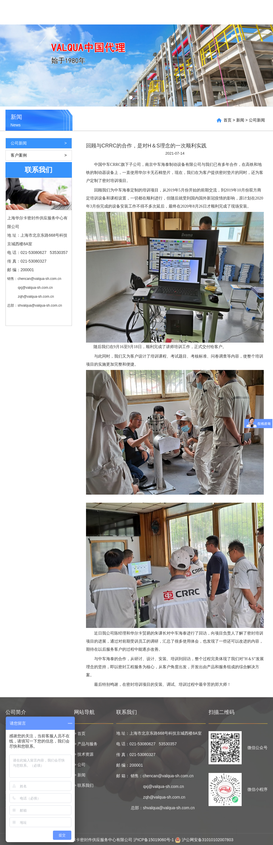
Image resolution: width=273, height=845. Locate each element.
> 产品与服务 (86, 746)
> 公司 (79, 767)
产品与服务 (176, 12)
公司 (223, 12)
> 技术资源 (83, 757)
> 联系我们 (83, 788)
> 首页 (79, 736)
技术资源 (203, 12)
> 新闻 (79, 777)
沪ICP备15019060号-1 (153, 842)
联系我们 (258, 12)
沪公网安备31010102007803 (204, 842)
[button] (131, 97)
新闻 (238, 12)
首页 (154, 12)
